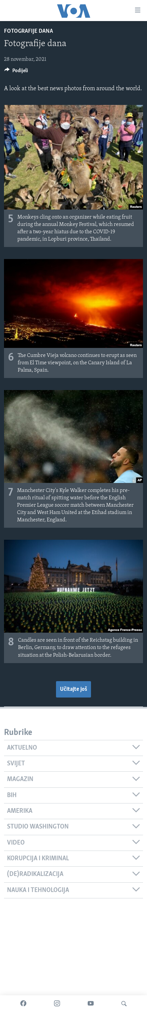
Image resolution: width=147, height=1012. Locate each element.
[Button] (16, 72)
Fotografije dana (28, 31)
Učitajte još (73, 689)
